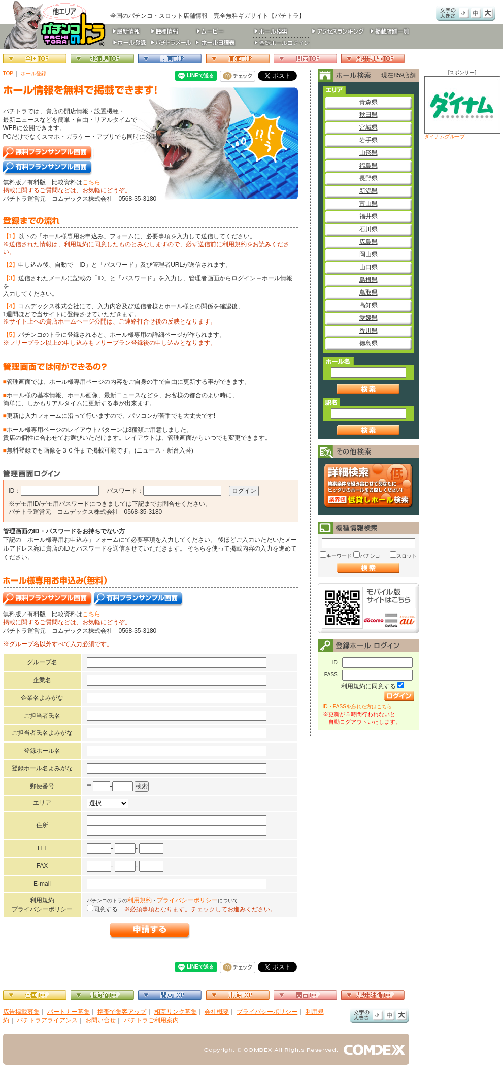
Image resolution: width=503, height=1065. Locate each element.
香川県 (368, 330)
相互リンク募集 (175, 1011)
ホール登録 (33, 73)
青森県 (368, 102)
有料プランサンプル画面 (48, 168)
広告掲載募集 (21, 1011)
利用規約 (139, 900)
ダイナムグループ (462, 107)
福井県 (368, 216)
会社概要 (217, 1011)
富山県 (368, 203)
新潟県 (368, 191)
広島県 (368, 241)
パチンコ (370, 556)
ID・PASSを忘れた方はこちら (357, 706)
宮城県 (368, 127)
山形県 (368, 152)
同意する (105, 909)
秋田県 (368, 114)
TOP (8, 73)
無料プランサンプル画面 (48, 153)
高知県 (368, 305)
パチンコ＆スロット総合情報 (56, 24)
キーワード (339, 556)
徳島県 (368, 343)
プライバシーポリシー (187, 900)
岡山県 (368, 254)
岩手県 (368, 140)
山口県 (368, 267)
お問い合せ (100, 1020)
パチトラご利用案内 (151, 1020)
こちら (91, 182)
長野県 (368, 178)
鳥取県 (368, 292)
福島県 (368, 165)
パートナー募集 (68, 1011)
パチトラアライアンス (47, 1020)
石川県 (368, 229)
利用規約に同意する (368, 686)
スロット (406, 556)
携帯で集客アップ (121, 1011)
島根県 (368, 279)
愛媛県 (368, 317)
